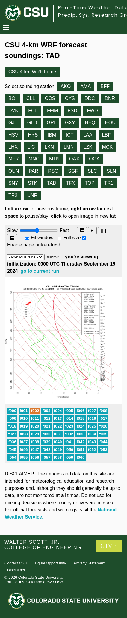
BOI (12, 98)
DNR (110, 98)
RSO (53, 171)
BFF (105, 86)
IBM (52, 134)
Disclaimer (16, 570)
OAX (74, 158)
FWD (92, 110)
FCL (32, 110)
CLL (30, 98)
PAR (33, 171)
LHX (13, 146)
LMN (69, 146)
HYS (33, 134)
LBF (106, 134)
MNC (33, 158)
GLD (32, 122)
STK (32, 183)
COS (50, 98)
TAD (51, 183)
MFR (13, 158)
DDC (89, 98)
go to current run (40, 271)
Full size (72, 237)
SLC (92, 171)
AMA (86, 86)
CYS (70, 98)
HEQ (90, 122)
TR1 (108, 183)
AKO (66, 86)
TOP (90, 183)
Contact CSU (15, 563)
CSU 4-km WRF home (32, 71)
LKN (49, 146)
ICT (70, 134)
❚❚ (103, 230)
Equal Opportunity (50, 563)
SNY (13, 183)
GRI (51, 122)
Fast (64, 230)
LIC (31, 146)
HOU (110, 122)
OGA (94, 158)
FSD (72, 110)
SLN (111, 171)
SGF (73, 171)
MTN (54, 158)
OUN (13, 171)
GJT (12, 122)
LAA (87, 134)
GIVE (108, 546)
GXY (70, 122)
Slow (12, 230)
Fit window (42, 237)
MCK (107, 146)
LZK (88, 146)
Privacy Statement (89, 563)
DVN (13, 110)
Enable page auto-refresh (34, 244)
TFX (70, 183)
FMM (52, 110)
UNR (32, 195)
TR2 (12, 195)
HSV (13, 134)
